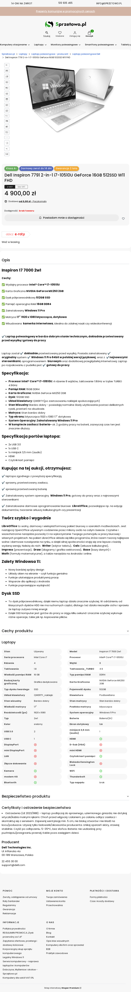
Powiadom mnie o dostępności (61, 218)
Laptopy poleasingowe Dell (86, 54)
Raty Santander (11, 901)
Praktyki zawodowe (57, 953)
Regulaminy (9, 905)
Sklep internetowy (61, 988)
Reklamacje (9, 913)
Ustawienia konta (55, 901)
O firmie (50, 928)
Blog (48, 932)
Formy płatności (98, 897)
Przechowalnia (54, 905)
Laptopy (23, 54)
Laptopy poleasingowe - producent (49, 54)
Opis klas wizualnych (57, 941)
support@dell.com (13, 865)
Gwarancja (9, 909)
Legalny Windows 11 (13, 957)
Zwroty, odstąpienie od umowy (20, 897)
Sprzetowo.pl (8, 54)
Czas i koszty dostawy (102, 901)
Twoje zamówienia (56, 897)
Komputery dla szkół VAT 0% (18, 977)
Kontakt (50, 936)
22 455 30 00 (10, 861)
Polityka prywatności (14, 928)
